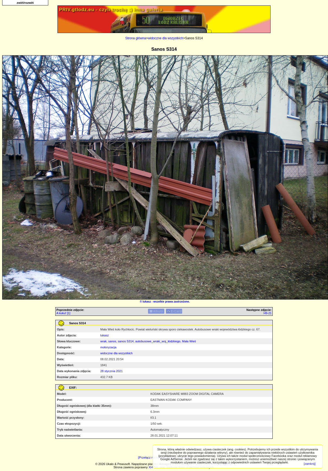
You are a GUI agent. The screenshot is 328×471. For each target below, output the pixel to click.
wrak (103, 341)
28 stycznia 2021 (111, 371)
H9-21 (267, 313)
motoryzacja (108, 347)
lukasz (147, 301)
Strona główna (135, 38)
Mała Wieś (189, 341)
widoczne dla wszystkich (165, 38)
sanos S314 (126, 341)
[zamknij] (310, 463)
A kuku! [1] (63, 313)
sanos (112, 341)
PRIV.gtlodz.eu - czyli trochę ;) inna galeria (111, 9)
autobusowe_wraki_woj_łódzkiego (157, 341)
